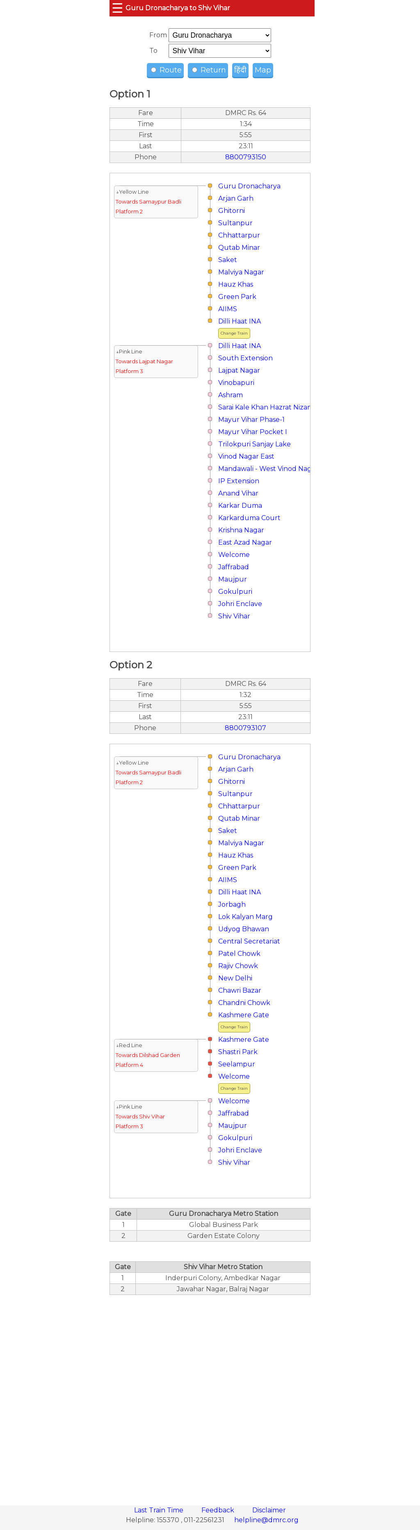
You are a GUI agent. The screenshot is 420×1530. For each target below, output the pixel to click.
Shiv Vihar (234, 616)
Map (263, 70)
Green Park (237, 297)
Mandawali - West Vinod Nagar (268, 469)
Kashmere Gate (243, 1015)
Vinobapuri (236, 383)
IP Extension (238, 481)
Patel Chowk (239, 953)
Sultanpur (235, 223)
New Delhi (235, 978)
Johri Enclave (240, 604)
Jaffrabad (233, 567)
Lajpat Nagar (239, 370)
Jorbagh (232, 904)
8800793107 (245, 728)
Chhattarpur (239, 235)
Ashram (230, 395)
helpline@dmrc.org (266, 1520)
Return (209, 70)
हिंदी (240, 70)
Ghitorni (231, 211)
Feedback (218, 1510)
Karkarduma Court (249, 518)
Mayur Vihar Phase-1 (251, 419)
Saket (227, 260)
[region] (210, 1395)
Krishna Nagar (241, 530)
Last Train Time (159, 1510)
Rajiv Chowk (238, 966)
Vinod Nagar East (246, 456)
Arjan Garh (235, 198)
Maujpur (232, 579)
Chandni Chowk (244, 1003)
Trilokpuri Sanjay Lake (254, 444)
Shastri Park (238, 1052)
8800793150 (245, 157)
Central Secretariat (249, 941)
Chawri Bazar (239, 990)
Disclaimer (269, 1510)
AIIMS (227, 309)
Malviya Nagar (241, 272)
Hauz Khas (235, 284)
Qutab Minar (239, 247)
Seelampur (236, 1064)
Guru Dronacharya (249, 186)
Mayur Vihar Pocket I (252, 432)
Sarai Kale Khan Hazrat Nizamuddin (275, 407)
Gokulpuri (235, 591)
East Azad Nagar (245, 542)
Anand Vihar (238, 493)
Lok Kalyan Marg (245, 917)
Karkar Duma (240, 505)
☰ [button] (117, 8)
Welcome (234, 555)
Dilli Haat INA (239, 321)
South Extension (245, 358)
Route (166, 70)
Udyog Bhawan (243, 929)
